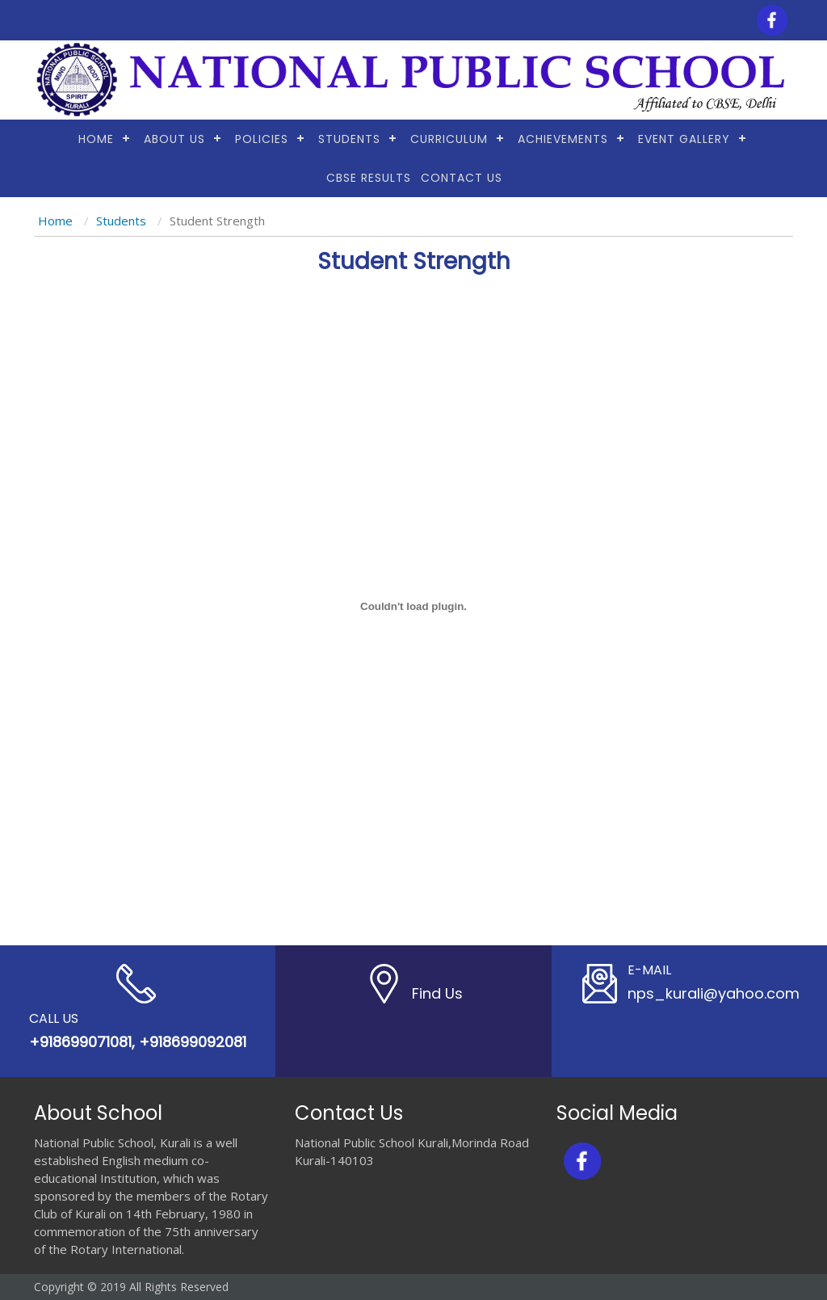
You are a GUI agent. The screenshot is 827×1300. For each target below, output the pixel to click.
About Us (174, 139)
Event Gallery (684, 139)
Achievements (563, 139)
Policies (261, 139)
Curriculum (449, 139)
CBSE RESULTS (368, 178)
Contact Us (461, 178)
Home (96, 139)
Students (349, 139)
